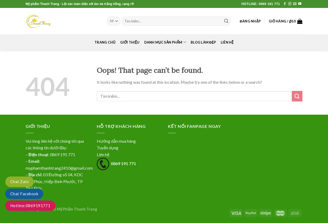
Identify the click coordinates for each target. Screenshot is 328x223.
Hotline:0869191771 (30, 205)
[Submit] (297, 96)
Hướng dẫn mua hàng (116, 140)
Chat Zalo (19, 181)
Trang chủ (104, 42)
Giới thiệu (129, 42)
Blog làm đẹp (203, 42)
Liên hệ (227, 42)
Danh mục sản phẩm (165, 42)
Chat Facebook (24, 193)
